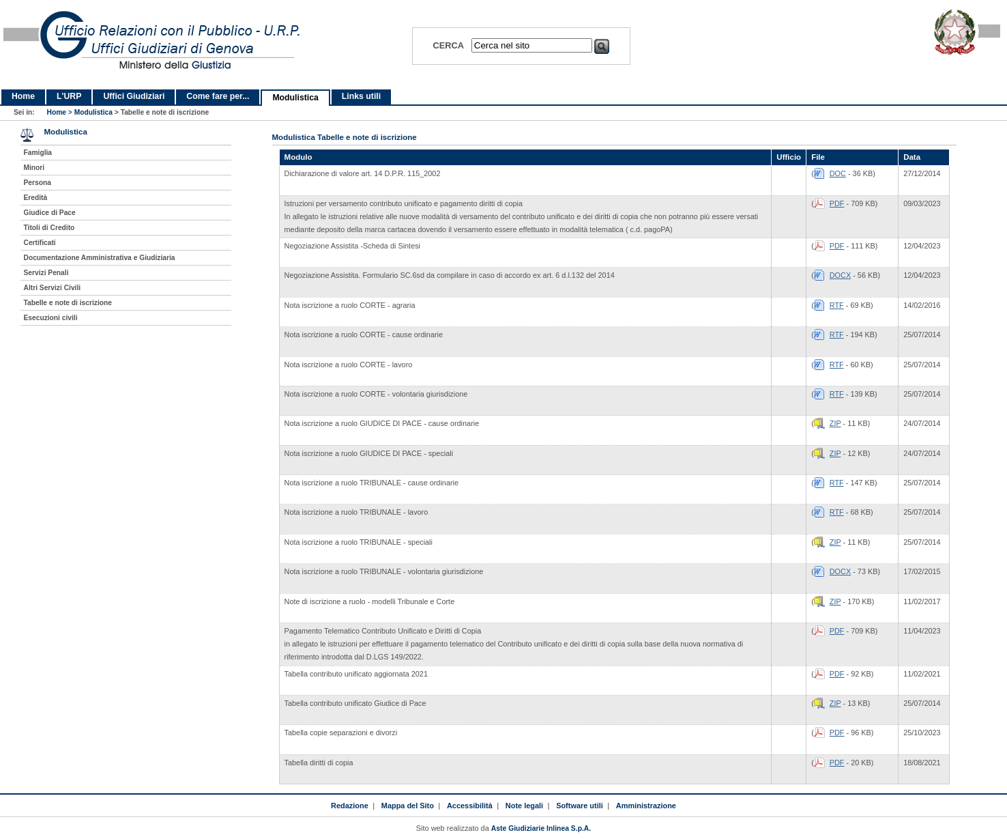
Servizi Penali (46, 272)
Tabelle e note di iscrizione (68, 303)
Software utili (579, 805)
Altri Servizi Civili (52, 287)
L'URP (69, 96)
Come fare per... (217, 96)
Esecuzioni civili (51, 318)
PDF (837, 203)
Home (23, 96)
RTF (837, 305)
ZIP (835, 423)
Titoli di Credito (49, 227)
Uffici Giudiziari (133, 96)
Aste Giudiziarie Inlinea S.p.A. (541, 828)
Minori (34, 167)
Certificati (40, 242)
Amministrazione (646, 805)
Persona (37, 182)
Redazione (349, 805)
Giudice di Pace (50, 212)
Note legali (524, 805)
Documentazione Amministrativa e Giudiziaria (99, 257)
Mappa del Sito (407, 805)
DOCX (840, 275)
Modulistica (295, 97)
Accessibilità (470, 805)
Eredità (36, 197)
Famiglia (38, 152)
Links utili (361, 96)
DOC (838, 173)
